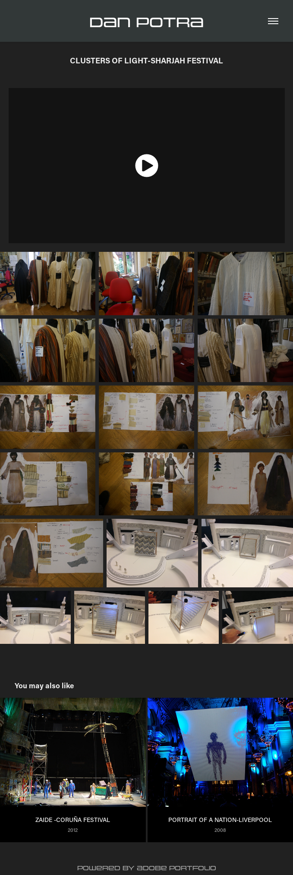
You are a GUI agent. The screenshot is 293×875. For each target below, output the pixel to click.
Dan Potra (146, 22)
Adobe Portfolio (176, 868)
